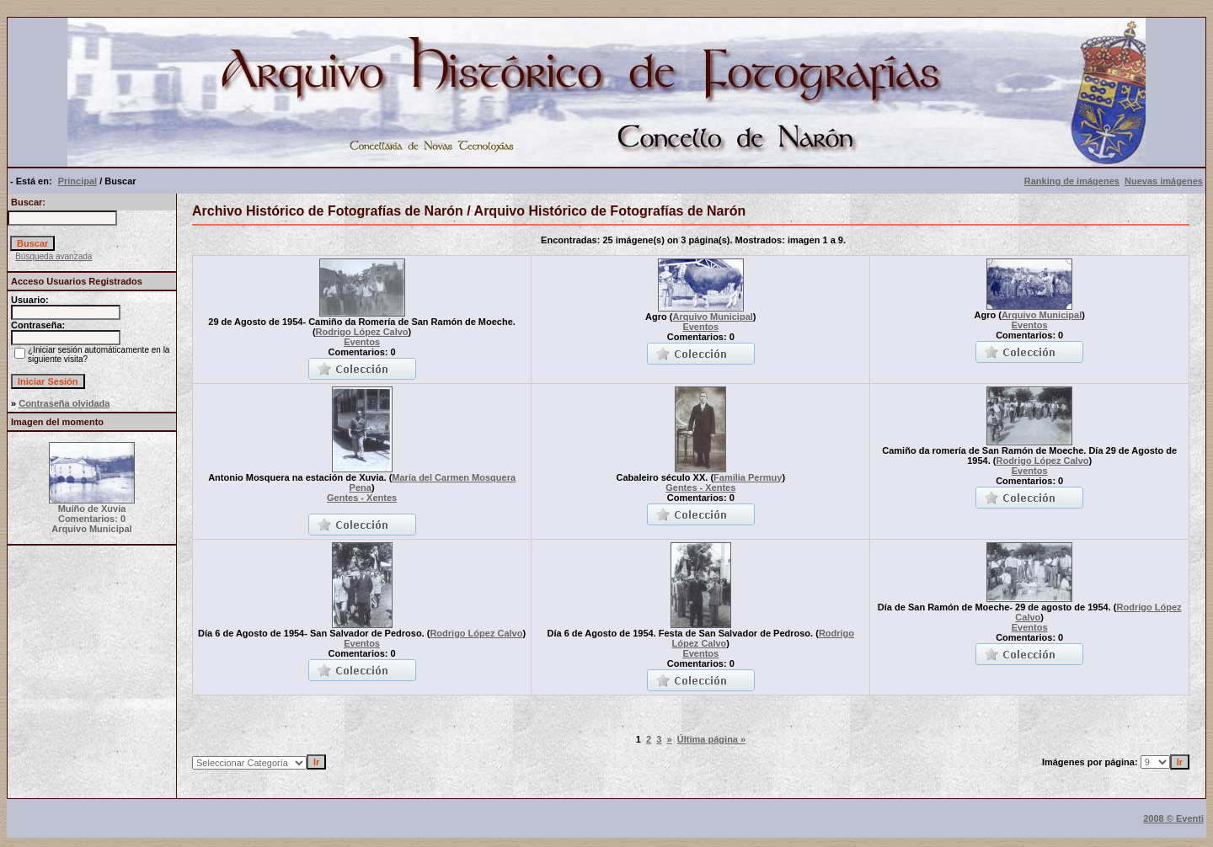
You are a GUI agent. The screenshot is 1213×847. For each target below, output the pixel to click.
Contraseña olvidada (64, 403)
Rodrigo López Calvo (362, 332)
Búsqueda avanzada (53, 256)
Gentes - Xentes (362, 498)
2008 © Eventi (1173, 818)
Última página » (711, 739)
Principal (77, 181)
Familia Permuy (747, 477)
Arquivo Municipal (712, 317)
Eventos (362, 342)
